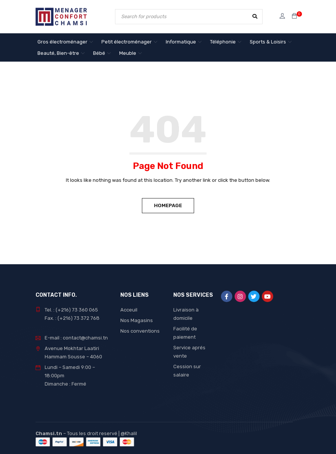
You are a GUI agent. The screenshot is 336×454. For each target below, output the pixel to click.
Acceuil (128, 310)
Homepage (168, 205)
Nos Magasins (136, 320)
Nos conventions (140, 331)
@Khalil (129, 433)
